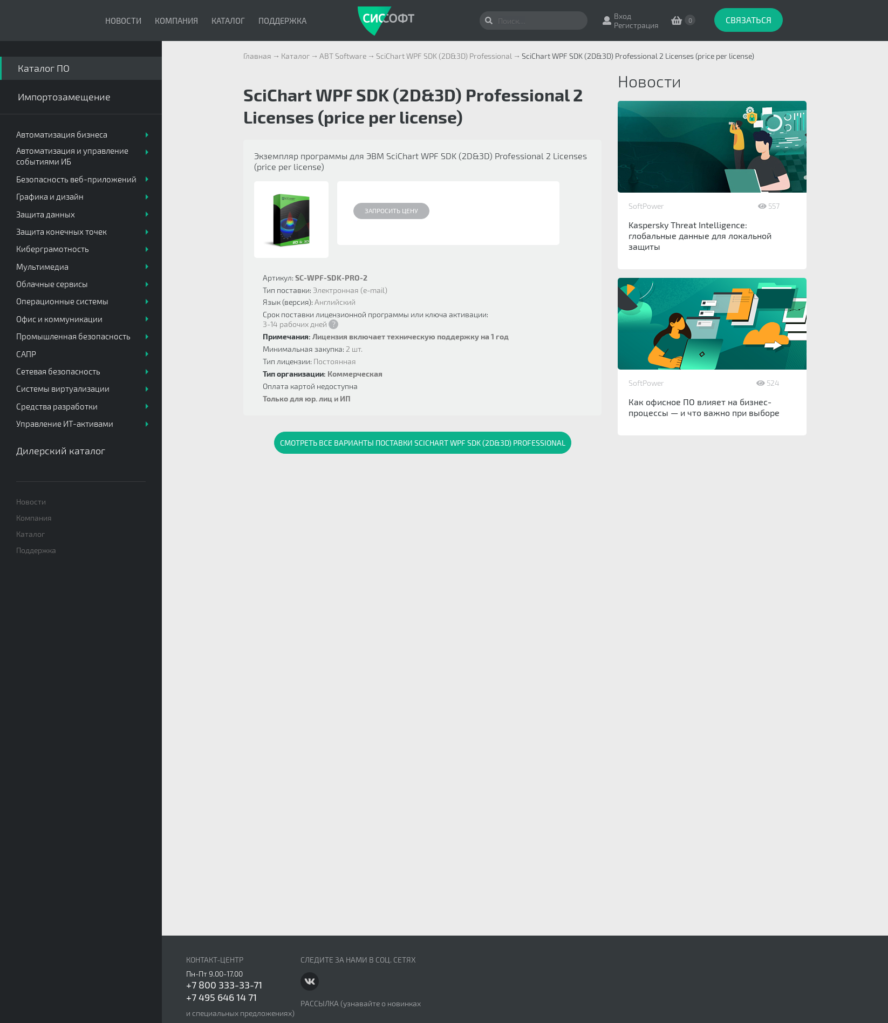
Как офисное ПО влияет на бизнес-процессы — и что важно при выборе (704, 407)
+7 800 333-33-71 (224, 985)
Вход (622, 16)
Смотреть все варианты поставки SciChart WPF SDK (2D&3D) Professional (422, 442)
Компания (176, 20)
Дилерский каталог (60, 450)
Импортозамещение (64, 97)
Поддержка (282, 20)
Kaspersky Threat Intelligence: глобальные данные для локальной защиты (700, 235)
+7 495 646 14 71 (221, 997)
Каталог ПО (44, 68)
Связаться (748, 20)
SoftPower (646, 205)
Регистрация (636, 25)
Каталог (228, 20)
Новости (123, 20)
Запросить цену (391, 210)
